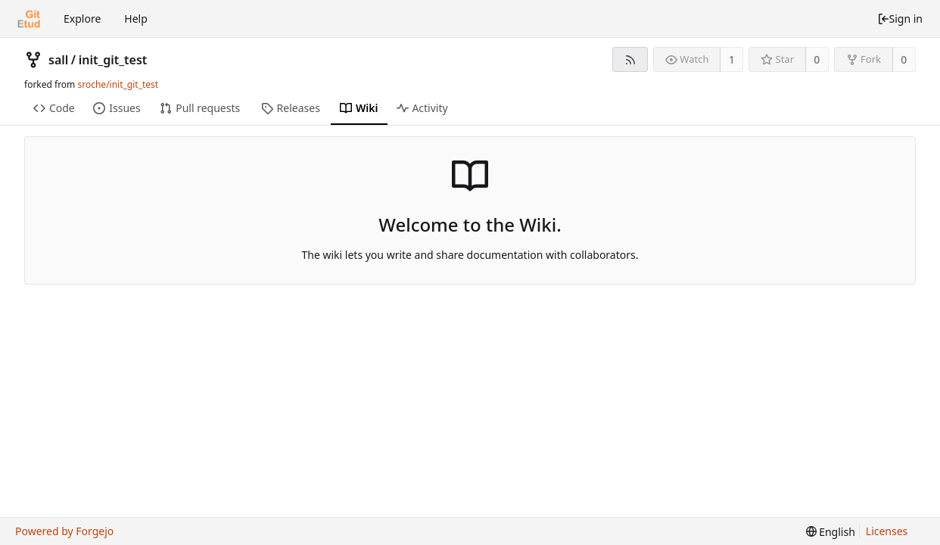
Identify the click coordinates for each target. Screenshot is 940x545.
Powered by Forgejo (64, 531)
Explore (82, 18)
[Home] (29, 19)
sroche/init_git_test (117, 84)
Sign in (900, 18)
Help (136, 18)
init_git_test (113, 59)
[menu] (830, 532)
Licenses (887, 531)
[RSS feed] (630, 59)
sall (58, 59)
